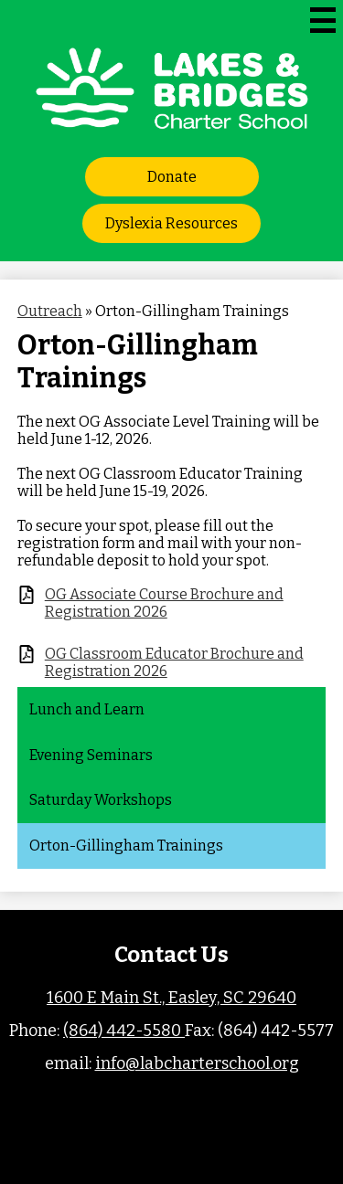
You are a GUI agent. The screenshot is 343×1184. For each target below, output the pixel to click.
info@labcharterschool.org (197, 1063)
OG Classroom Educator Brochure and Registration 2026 (174, 662)
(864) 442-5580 (124, 1030)
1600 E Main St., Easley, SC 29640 (171, 998)
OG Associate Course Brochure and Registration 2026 (164, 603)
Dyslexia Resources (171, 223)
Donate (172, 176)
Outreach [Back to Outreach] (49, 311)
